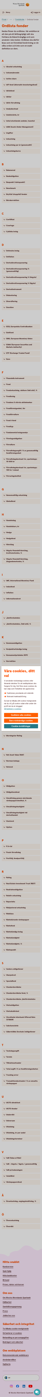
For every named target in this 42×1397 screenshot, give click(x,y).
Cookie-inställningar (21, 726)
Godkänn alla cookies (21, 715)
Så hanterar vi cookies (12, 709)
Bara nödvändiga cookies (21, 720)
